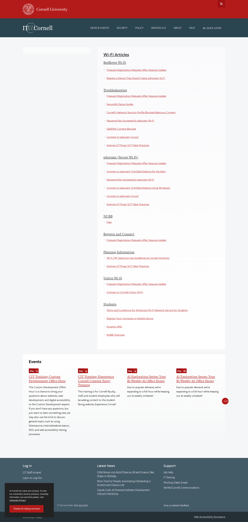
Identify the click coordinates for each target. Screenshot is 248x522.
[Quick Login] (212, 27)
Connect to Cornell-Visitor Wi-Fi (125, 292)
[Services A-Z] (158, 27)
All (225, 401)
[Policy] (139, 27)
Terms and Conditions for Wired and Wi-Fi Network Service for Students (147, 310)
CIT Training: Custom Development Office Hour (47, 378)
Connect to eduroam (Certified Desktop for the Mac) (136, 171)
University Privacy (17, 500)
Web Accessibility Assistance (209, 517)
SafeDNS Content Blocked (121, 129)
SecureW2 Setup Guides (120, 104)
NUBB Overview (116, 335)
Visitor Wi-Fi (112, 278)
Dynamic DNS (114, 326)
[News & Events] (100, 27)
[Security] (122, 27)
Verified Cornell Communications (181, 487)
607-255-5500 (81, 505)
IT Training (169, 477)
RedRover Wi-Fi (114, 62)
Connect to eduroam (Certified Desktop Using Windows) (138, 188)
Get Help (168, 472)
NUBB (108, 216)
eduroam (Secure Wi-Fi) (120, 157)
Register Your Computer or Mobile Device (130, 318)
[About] (177, 27)
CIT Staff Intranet (32, 472)
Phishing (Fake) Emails (176, 482)
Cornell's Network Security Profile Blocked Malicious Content (141, 112)
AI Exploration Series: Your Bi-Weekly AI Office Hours (146, 378)
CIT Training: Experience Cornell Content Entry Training (96, 380)
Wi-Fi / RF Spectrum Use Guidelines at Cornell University (138, 258)
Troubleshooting (115, 90)
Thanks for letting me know (26, 508)
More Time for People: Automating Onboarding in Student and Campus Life (124, 483)
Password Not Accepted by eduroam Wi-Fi (130, 120)
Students (109, 304)
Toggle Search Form (221, 4)
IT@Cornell (38, 28)
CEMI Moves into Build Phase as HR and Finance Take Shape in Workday (125, 474)
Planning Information (118, 252)
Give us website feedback (176, 505)
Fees (109, 222)
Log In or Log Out (32, 478)
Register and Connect (118, 234)
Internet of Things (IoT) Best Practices (128, 145)
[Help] (192, 27)
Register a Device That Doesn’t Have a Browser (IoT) (136, 78)
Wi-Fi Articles (116, 54)
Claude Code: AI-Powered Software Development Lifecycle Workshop (123, 491)
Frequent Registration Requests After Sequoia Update (136, 70)
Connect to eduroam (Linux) (123, 137)
